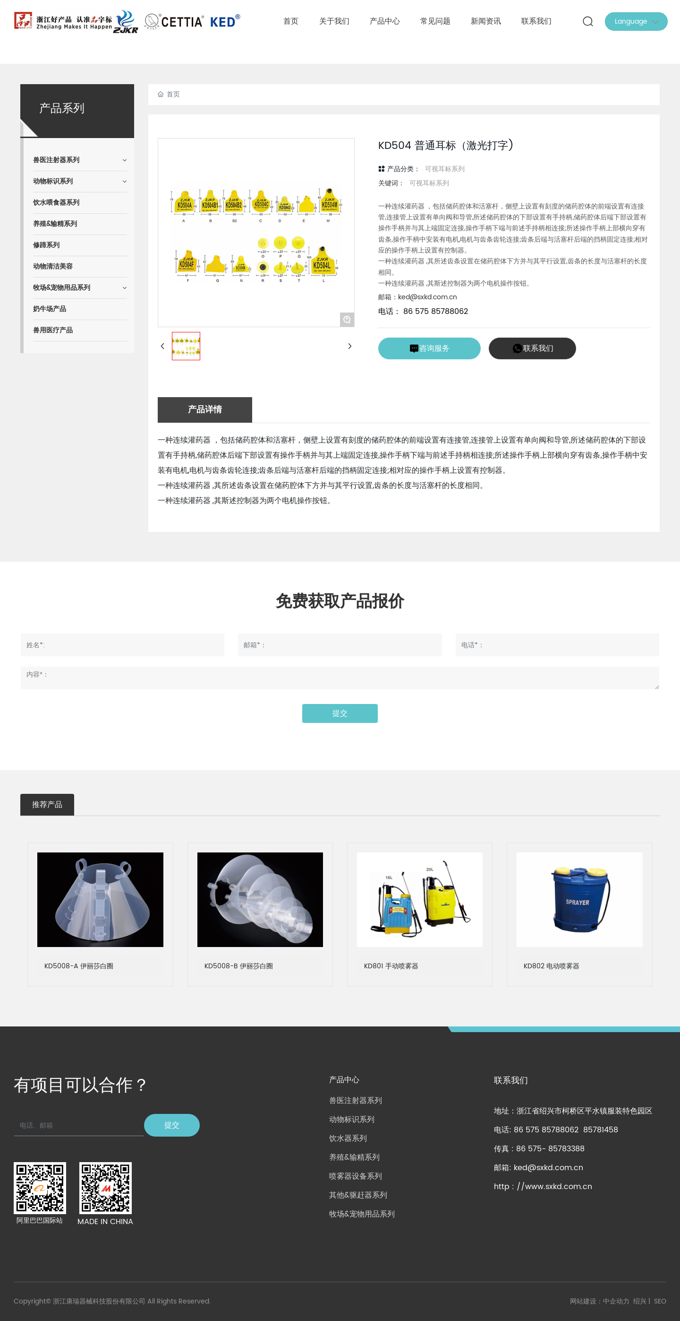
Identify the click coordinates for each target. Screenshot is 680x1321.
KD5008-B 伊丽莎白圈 (238, 966)
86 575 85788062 (434, 311)
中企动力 (616, 1301)
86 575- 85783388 (550, 1149)
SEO (660, 1301)
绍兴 (639, 1301)
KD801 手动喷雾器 (391, 966)
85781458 (600, 1130)
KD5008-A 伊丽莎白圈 (78, 966)
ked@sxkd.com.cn (548, 1168)
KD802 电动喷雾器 (551, 966)
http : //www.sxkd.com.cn (543, 1187)
